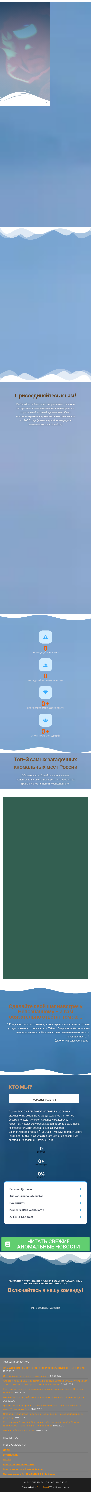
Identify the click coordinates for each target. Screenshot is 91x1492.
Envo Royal (43, 1487)
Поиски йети (17, 1203)
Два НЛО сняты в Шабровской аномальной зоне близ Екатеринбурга (43, 1397)
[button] (45, 1189)
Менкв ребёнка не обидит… (19, 1430)
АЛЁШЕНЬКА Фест (21, 1217)
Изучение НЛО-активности (26, 1210)
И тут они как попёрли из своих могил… (26, 1376)
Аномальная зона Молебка (26, 1196)
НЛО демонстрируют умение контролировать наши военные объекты (44, 1367)
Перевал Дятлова (20, 1189)
